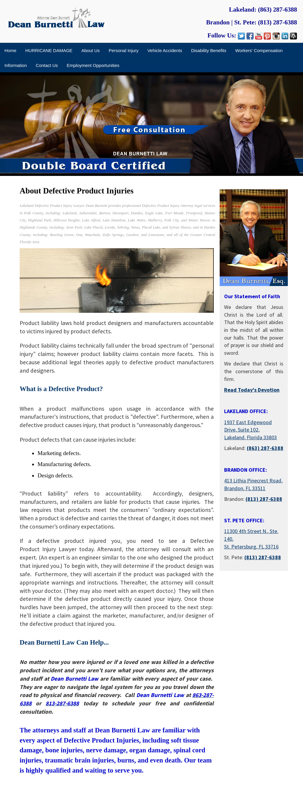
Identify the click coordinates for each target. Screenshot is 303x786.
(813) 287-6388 (277, 22)
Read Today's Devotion (251, 389)
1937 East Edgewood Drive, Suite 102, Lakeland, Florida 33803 (250, 430)
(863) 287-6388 (277, 9)
